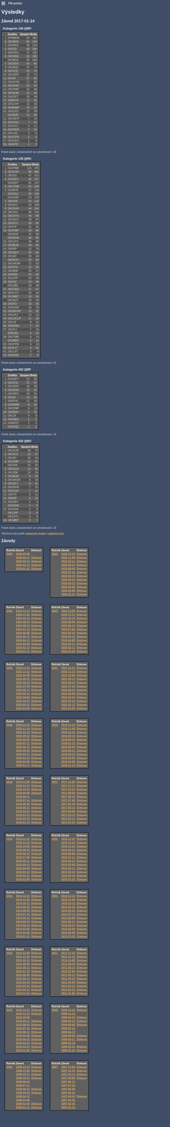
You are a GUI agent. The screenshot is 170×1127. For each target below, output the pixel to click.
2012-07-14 (23, 971)
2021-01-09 (68, 708)
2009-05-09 (68, 1035)
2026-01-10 (23, 568)
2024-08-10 (23, 625)
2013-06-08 (68, 918)
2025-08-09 (68, 568)
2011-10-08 (68, 960)
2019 (55, 725)
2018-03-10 (23, 815)
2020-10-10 (23, 732)
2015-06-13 (68, 861)
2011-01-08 (68, 993)
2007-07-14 (68, 1085)
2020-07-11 (23, 743)
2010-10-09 (23, 1017)
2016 (9, 839)
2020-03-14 (23, 758)
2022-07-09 (23, 686)
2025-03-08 (68, 587)
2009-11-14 (68, 1013)
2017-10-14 (68, 789)
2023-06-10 (68, 633)
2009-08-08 (68, 1024)
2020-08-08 (23, 739)
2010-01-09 (23, 1050)
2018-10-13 (23, 789)
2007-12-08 (68, 1067)
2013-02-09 (68, 932)
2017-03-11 (68, 815)
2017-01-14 (68, 822)
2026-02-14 (23, 565)
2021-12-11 (68, 668)
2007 (55, 1067)
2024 (9, 611)
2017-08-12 (68, 796)
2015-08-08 (68, 853)
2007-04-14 (68, 1096)
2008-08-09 (23, 1081)
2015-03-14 (68, 872)
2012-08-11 (23, 967)
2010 (9, 1010)
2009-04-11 (68, 1039)
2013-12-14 (68, 896)
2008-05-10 (23, 1092)
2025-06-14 (68, 576)
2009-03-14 (68, 1043)
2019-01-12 (68, 765)
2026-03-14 (23, 561)
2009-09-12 (68, 1021)
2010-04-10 (23, 1039)
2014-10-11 (23, 903)
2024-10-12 (23, 618)
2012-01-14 (23, 993)
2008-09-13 (23, 1078)
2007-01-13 (68, 1107)
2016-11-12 (23, 842)
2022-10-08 (23, 675)
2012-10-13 (23, 960)
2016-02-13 (23, 875)
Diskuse (36, 557)
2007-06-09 (68, 1089)
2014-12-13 (23, 896)
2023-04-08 (68, 640)
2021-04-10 (68, 697)
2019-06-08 (68, 747)
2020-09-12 (23, 736)
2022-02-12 (23, 704)
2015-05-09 (68, 864)
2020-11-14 (23, 728)
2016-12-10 (23, 839)
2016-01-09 (23, 879)
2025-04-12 (68, 583)
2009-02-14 (68, 1046)
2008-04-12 (23, 1096)
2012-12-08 (23, 953)
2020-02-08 (23, 761)
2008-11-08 (23, 1070)
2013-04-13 (68, 925)
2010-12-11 (23, 1010)
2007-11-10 (68, 1070)
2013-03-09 (68, 929)
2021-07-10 (68, 686)
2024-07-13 (23, 629)
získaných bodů (35, 533)
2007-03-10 (68, 1100)
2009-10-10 (68, 1017)
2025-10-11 (68, 561)
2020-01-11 (23, 765)
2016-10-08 (23, 846)
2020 (9, 725)
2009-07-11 (68, 1028)
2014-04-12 (23, 925)
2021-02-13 (68, 704)
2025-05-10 (68, 579)
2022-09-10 (23, 679)
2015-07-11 (68, 857)
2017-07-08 (68, 800)
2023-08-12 (68, 625)
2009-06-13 (68, 1032)
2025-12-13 (68, 554)
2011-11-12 (68, 956)
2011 (55, 953)
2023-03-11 (68, 644)
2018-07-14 (23, 800)
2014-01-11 (23, 936)
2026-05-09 (23, 554)
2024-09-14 (23, 622)
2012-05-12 (23, 978)
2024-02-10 (23, 647)
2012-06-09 (23, 975)
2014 (9, 896)
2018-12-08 (23, 782)
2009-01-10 (68, 1050)
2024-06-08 (23, 633)
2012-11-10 (23, 956)
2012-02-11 (23, 989)
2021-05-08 (68, 693)
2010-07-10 (23, 1028)
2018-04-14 (23, 811)
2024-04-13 (23, 640)
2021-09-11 (68, 679)
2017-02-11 (68, 818)
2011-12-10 (68, 953)
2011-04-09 (68, 982)
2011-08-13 (68, 967)
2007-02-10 (68, 1103)
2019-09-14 (68, 736)
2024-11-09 (23, 614)
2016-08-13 (23, 853)
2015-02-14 (68, 875)
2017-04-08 (68, 811)
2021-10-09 (68, 675)
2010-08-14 (23, 1024)
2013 (55, 896)
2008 (9, 1067)
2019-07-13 (68, 743)
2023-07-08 (68, 629)
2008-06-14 (23, 1089)
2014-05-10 (23, 921)
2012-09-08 (23, 964)
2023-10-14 (68, 618)
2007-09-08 (68, 1078)
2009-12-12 (68, 1010)
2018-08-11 (23, 796)
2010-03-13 (23, 1043)
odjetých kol (56, 533)
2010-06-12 (23, 1032)
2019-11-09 (68, 728)
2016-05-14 (23, 864)
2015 (55, 839)
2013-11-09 (68, 899)
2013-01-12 (68, 936)
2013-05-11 (68, 921)
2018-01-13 (23, 822)
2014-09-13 (23, 907)
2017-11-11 (68, 785)
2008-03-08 (23, 1100)
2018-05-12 (23, 807)
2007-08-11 (68, 1081)
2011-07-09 (68, 971)
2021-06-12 (68, 690)
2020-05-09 (23, 750)
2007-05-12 (68, 1092)
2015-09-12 (68, 850)
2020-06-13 (23, 747)
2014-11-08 (23, 899)
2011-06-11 (68, 975)
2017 (55, 782)
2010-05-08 (23, 1035)
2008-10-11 (23, 1074)
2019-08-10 (68, 739)
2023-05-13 (68, 636)
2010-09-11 (23, 1021)
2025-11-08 (68, 557)
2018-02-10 (23, 818)
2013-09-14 (68, 907)
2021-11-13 (68, 671)
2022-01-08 (23, 708)
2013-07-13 (68, 914)
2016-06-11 (23, 861)
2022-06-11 (23, 690)
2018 (9, 782)
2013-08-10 (68, 910)
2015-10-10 (68, 846)
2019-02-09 (68, 761)
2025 (55, 554)
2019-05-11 (68, 750)
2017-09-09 (68, 793)
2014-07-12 (23, 914)
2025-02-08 (68, 590)
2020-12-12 (23, 725)
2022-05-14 (23, 693)
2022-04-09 (23, 697)
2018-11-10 (23, 785)
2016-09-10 (23, 850)
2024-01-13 (23, 651)
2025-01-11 (68, 594)
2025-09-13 (68, 565)
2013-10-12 (68, 903)
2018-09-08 (23, 793)
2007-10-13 (68, 1074)
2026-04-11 (23, 557)
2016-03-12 (23, 872)
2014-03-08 (23, 929)
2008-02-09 (23, 1103)
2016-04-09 (23, 868)
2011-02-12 (68, 989)
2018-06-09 (23, 804)
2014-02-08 (23, 932)
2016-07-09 (23, 857)
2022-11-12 (23, 671)
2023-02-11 (68, 647)
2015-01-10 (68, 879)
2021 (55, 668)
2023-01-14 (68, 651)
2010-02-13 (23, 1046)
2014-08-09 (23, 910)
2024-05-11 (23, 636)
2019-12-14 (68, 725)
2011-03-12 (68, 986)
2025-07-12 (68, 572)
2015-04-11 (68, 868)
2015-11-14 (68, 842)
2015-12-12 (68, 839)
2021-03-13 (68, 701)
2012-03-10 (23, 986)
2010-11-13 (23, 1013)
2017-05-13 (68, 807)
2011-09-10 (68, 964)
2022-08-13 (23, 682)
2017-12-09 (68, 782)
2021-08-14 (68, 682)
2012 (9, 953)
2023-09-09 (68, 622)
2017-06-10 (68, 804)
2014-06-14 (23, 918)
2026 (9, 554)
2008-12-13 (23, 1067)
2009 (55, 1010)
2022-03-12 (23, 701)
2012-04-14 (23, 982)
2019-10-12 (68, 732)
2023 (55, 611)
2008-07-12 (23, 1085)
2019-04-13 (68, 754)
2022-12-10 (23, 668)
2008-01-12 (23, 1107)
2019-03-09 (68, 758)
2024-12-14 (23, 611)
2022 (9, 668)
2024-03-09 (23, 644)
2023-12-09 (68, 611)
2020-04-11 (23, 754)
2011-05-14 (68, 978)
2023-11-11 (68, 614)
